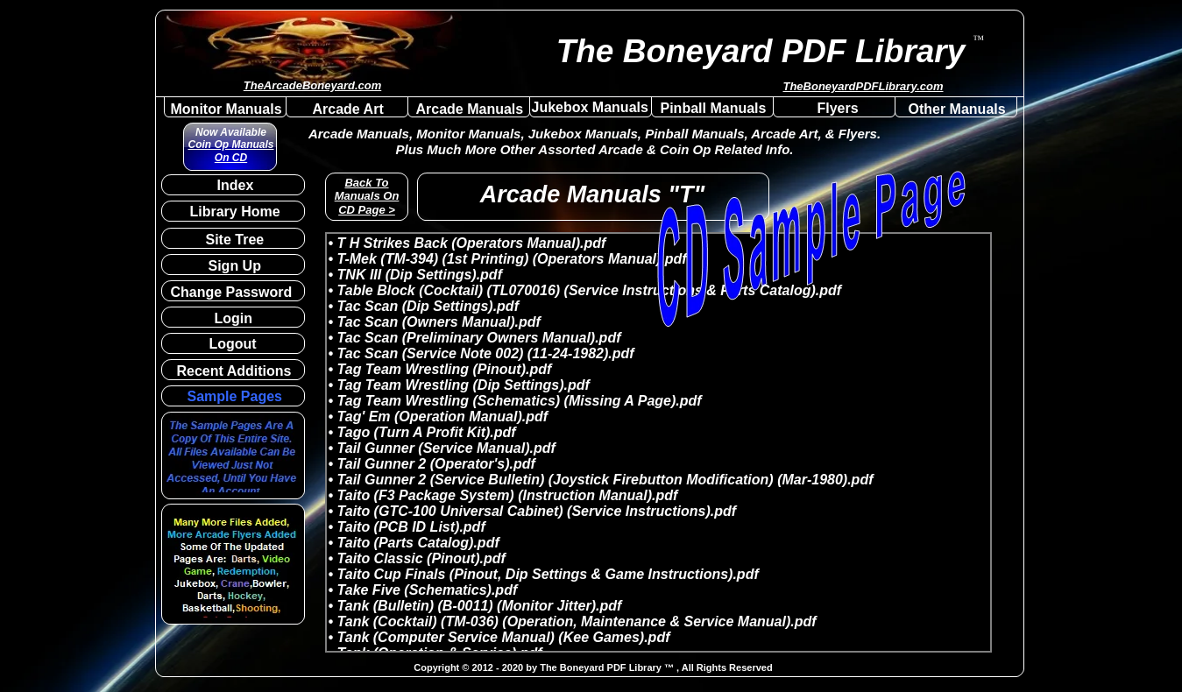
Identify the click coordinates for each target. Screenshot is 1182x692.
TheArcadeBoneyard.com (313, 85)
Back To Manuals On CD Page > (367, 196)
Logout (233, 343)
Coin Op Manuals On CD (230, 150)
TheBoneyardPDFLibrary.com (862, 86)
